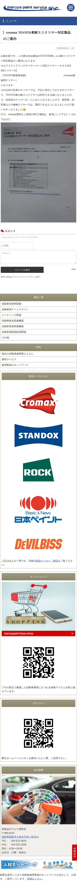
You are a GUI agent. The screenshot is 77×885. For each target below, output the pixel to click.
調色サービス (9, 359)
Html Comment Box (23, 276)
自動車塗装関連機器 (13, 326)
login (74, 269)
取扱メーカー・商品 (47, 561)
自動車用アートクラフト (15, 309)
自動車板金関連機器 (13, 320)
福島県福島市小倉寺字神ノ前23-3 (20, 837)
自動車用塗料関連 (11, 304)
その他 (5, 337)
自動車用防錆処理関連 (14, 332)
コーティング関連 (11, 315)
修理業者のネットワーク (15, 365)
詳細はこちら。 (35, 878)
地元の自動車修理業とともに (18, 353)
